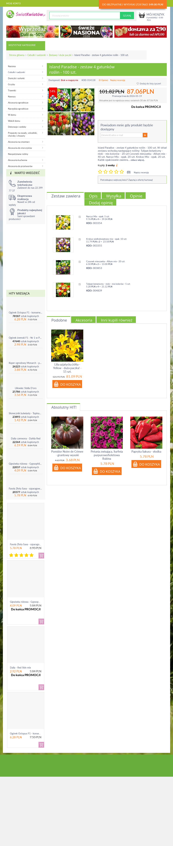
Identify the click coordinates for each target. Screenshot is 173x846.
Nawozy (12, 96)
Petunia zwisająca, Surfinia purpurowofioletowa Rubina (107, 455)
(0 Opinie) (103, 80)
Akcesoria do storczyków (20, 148)
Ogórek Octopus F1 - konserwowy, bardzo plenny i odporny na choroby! (26, 312)
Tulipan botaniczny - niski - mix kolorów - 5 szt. (108, 284)
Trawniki (12, 90)
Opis (93, 196)
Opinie (136, 196)
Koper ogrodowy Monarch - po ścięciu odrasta (26, 362)
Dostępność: (54, 80)
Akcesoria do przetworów (20, 166)
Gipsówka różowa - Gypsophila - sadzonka (26, 463)
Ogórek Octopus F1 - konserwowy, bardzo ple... (34, 733)
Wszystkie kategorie (22, 45)
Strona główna (16, 55)
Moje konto (13, 3)
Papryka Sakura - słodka (146, 451)
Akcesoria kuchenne (17, 160)
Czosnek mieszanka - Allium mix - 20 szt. (105, 261)
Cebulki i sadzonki (36, 55)
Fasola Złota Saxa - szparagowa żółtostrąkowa (26, 488)
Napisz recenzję (117, 80)
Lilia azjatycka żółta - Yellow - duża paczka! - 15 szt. (67, 368)
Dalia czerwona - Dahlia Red (25, 438)
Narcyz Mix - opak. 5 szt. (98, 216)
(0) (128, 172)
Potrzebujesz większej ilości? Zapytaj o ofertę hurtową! (126, 180)
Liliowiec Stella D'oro (25, 388)
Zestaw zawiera (65, 196)
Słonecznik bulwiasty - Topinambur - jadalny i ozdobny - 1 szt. (26, 413)
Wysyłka (113, 196)
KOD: (84, 80)
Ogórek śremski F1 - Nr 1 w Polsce (26, 337)
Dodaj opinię (101, 202)
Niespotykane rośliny (18, 154)
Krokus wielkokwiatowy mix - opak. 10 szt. (106, 239)
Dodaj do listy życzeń (149, 83)
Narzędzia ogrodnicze (18, 108)
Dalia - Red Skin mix (20, 667)
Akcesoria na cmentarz (19, 141)
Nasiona (12, 66)
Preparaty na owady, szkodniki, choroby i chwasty (22, 134)
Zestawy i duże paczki (60, 55)
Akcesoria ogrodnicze (18, 102)
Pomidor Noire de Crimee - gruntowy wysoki (67, 453)
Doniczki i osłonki (16, 78)
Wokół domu (14, 121)
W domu (12, 114)
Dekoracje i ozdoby (17, 126)
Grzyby (11, 84)
